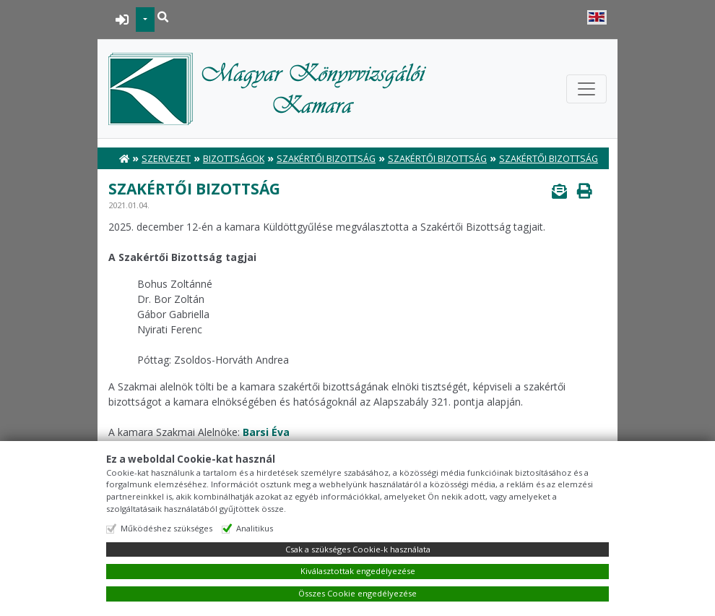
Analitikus (254, 528)
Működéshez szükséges (166, 528)
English (597, 17)
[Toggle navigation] (586, 88)
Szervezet (166, 159)
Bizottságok (233, 159)
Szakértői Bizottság (326, 159)
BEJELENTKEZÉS (122, 19)
